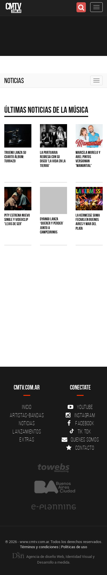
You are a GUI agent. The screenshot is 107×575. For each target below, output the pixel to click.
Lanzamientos (27, 431)
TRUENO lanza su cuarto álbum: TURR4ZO (15, 157)
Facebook (80, 423)
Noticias (14, 80)
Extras (26, 439)
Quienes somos (80, 439)
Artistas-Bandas (27, 415)
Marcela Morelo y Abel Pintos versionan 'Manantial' (88, 159)
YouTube (80, 407)
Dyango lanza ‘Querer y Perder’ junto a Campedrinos (52, 225)
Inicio (27, 407)
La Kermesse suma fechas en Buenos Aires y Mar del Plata (88, 222)
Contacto (80, 448)
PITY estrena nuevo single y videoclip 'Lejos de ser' (17, 219)
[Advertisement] (53, 311)
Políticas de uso (74, 546)
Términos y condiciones (39, 546)
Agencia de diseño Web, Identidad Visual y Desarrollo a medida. (53, 559)
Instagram (80, 415)
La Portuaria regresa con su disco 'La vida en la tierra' (53, 159)
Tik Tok (80, 431)
